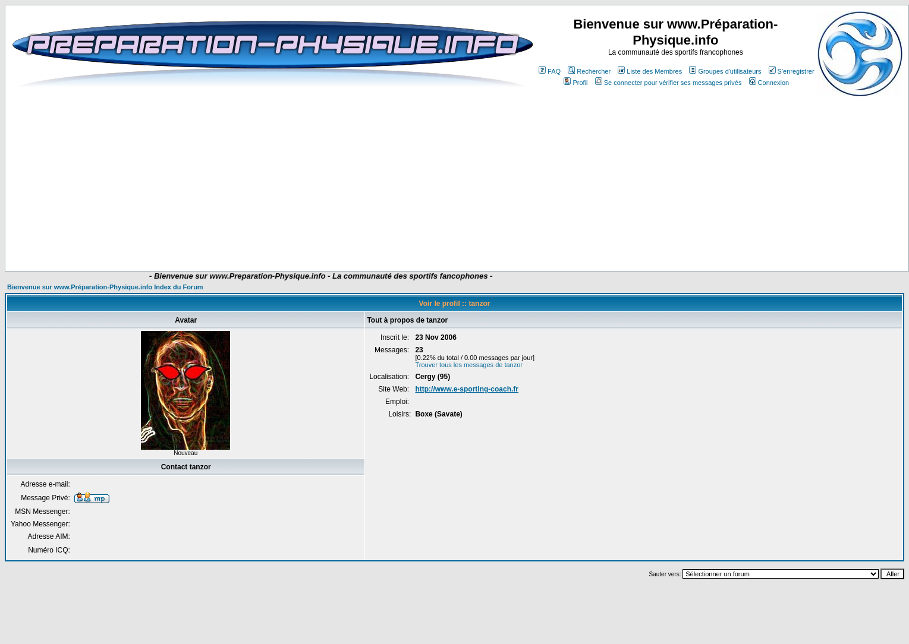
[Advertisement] (239, 179)
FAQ (550, 71)
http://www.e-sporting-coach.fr (466, 389)
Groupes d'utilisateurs (725, 71)
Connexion (769, 82)
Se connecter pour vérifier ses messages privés (668, 82)
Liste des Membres (650, 71)
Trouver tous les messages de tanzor (469, 364)
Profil (575, 82)
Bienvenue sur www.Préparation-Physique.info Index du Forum (105, 287)
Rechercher (589, 71)
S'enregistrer (791, 71)
